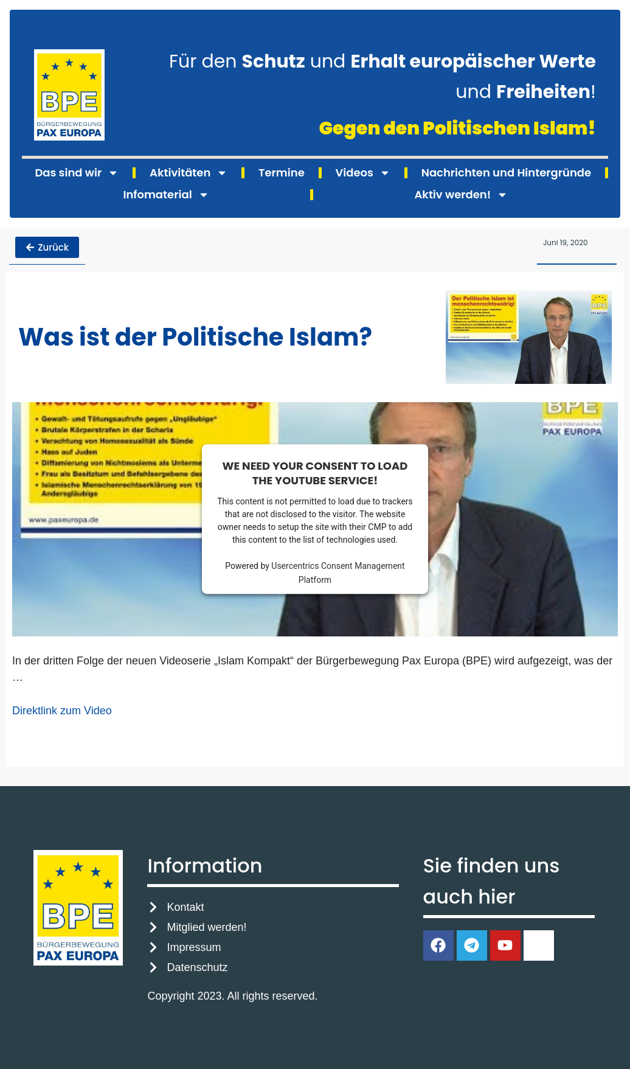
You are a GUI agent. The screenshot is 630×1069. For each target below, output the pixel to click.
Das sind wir (77, 173)
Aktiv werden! (461, 195)
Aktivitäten (188, 173)
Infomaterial (166, 195)
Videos (363, 173)
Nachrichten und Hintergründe (506, 172)
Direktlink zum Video (62, 710)
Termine (281, 172)
